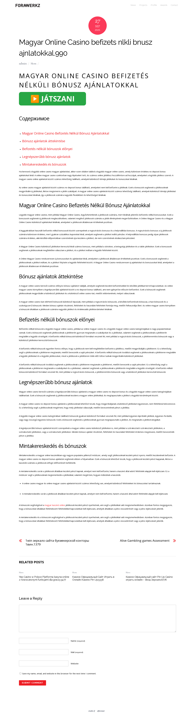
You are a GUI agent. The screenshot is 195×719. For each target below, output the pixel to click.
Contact (174, 5)
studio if (91, 711)
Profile (154, 5)
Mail (77, 652)
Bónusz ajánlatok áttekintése (43, 141)
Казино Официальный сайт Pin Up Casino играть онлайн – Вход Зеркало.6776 (149, 578)
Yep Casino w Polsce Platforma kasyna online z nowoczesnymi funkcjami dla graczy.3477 (44, 578)
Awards (163, 5)
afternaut (101, 711)
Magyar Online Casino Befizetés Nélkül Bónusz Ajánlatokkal (65, 133)
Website (75, 663)
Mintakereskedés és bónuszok (44, 164)
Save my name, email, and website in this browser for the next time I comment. (59, 673)
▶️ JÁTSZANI (52, 99)
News (133, 5)
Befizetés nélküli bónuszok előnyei (47, 149)
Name (78, 640)
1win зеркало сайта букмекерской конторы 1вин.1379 (57, 542)
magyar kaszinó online (55, 505)
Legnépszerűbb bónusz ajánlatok (46, 156)
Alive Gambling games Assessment (145, 540)
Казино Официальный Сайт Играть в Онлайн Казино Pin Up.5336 (93, 578)
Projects (143, 5)
